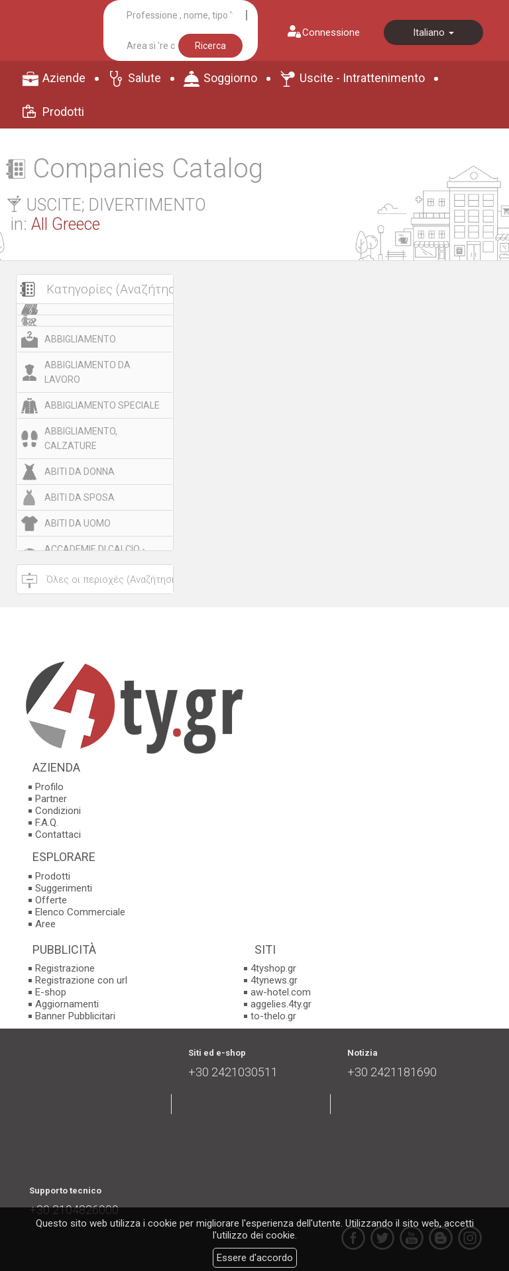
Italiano (433, 32)
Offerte (51, 900)
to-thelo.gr (273, 1016)
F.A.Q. (46, 823)
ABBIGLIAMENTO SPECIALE (102, 405)
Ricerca (210, 45)
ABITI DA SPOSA (79, 497)
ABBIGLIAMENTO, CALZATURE (80, 438)
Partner (51, 799)
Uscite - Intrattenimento (362, 78)
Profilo (49, 787)
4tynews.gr (274, 980)
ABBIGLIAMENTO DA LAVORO (87, 372)
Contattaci (58, 834)
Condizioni (58, 811)
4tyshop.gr (273, 968)
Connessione (331, 32)
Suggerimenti (63, 888)
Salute (144, 78)
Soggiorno (230, 78)
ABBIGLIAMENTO (80, 339)
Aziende (63, 78)
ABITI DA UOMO (77, 523)
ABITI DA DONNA (79, 471)
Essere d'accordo (255, 1258)
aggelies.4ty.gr (281, 1004)
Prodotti (63, 112)
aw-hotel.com (281, 992)
